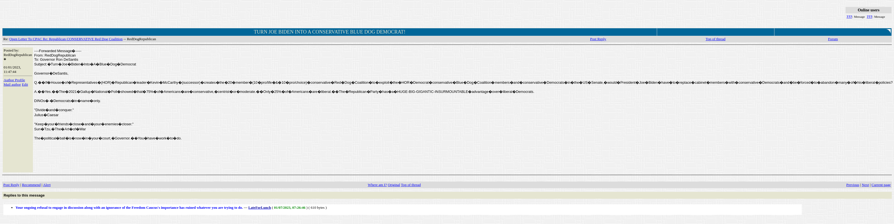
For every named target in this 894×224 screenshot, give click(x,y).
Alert (46, 185)
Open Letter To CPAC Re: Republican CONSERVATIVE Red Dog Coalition (66, 39)
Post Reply (598, 39)
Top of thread (715, 39)
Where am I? (377, 185)
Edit (25, 84)
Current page (881, 185)
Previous (852, 185)
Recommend (31, 185)
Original (394, 185)
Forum (833, 39)
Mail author (12, 84)
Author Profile (14, 80)
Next (865, 185)
